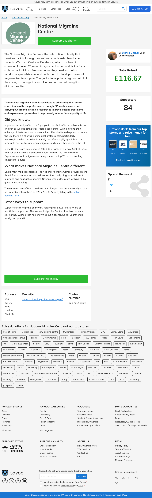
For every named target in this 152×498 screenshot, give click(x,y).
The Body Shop (56, 355)
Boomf (63, 367)
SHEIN (36, 343)
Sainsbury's (79, 349)
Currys (119, 355)
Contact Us (82, 453)
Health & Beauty (47, 421)
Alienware (124, 373)
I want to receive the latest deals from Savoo (63, 482)
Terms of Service (110, 1)
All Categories (46, 430)
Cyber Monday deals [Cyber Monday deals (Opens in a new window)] (125, 414)
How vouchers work (86, 445)
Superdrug (134, 379)
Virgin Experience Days (14, 337)
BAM (90, 373)
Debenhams (134, 337)
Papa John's (35, 379)
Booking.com (48, 367)
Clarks (22, 349)
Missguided (85, 361)
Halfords (29, 361)
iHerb (63, 337)
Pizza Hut (92, 367)
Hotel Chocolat (111, 349)
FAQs (80, 456)
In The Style (77, 367)
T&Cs (80, 485)
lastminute (8, 367)
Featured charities (48, 456)
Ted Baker (107, 367)
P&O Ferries (90, 337)
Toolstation (52, 379)
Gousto (137, 373)
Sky (105, 361)
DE (123, 477)
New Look (120, 343)
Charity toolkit (46, 453)
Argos (104, 337)
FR (129, 477)
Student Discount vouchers (90, 418)
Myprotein (43, 361)
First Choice (83, 343)
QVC (103, 331)
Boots (126, 349)
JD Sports (7, 385)
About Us (83, 441)
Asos (121, 379)
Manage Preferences (125, 460)
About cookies (122, 453)
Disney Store (117, 331)
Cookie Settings (122, 456)
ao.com (107, 355)
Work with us (83, 449)
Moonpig (7, 379)
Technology (44, 414)
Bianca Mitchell (130, 52)
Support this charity (64, 40)
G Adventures (49, 337)
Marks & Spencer (20, 343)
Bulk (20, 367)
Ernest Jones (51, 349)
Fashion (43, 411)
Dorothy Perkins (102, 343)
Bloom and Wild (96, 379)
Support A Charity (20, 17)
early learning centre (48, 331)
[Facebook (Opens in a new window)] (5, 480)
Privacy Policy (121, 445)
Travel (42, 425)
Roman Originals (87, 331)
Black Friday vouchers (87, 421)
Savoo (4, 17)
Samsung (32, 367)
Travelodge (137, 361)
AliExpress (133, 331)
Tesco (65, 349)
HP (97, 361)
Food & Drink (45, 418)
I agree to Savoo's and (62, 485)
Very (47, 343)
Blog (117, 418)
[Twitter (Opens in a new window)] (11, 480)
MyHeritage (68, 331)
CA (116, 482)
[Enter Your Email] (57, 476)
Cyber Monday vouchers (88, 425)
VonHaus (66, 373)
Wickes (82, 355)
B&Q (71, 355)
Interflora (94, 349)
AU (136, 477)
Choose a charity (47, 445)
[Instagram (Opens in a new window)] (18, 480)
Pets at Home (9, 331)
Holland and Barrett (12, 355)
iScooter (76, 337)
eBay (64, 379)
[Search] (112, 8)
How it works (45, 449)
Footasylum (8, 349)
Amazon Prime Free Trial (45, 373)
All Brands (6, 430)
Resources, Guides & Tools (127, 421)
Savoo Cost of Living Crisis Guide (131, 425)
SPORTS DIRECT (11, 361)
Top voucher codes (86, 411)
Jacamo (33, 337)
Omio (136, 367)
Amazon (24, 373)
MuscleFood (27, 331)
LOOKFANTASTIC (35, 355)
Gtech (79, 373)
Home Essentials (106, 373)
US (116, 477)
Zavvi (70, 343)
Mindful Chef (9, 373)
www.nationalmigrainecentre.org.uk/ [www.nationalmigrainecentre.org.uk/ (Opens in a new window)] (42, 299)
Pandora (21, 379)
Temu (20, 385)
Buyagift (58, 343)
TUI (4, 343)
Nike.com (132, 355)
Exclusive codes (84, 414)
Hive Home (123, 367)
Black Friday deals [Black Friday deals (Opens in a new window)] (123, 411)
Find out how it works (128, 160)
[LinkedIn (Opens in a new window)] (24, 480)
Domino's (57, 361)
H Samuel (35, 349)
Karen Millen (136, 343)
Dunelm (95, 355)
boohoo (70, 361)
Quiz (112, 379)
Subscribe (82, 476)
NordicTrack (78, 379)
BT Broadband (120, 361)
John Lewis (118, 337)
